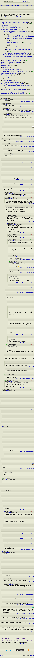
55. (3, 431)
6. (3, 113)
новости (19, 1)
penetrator (24, 88)
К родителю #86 (23, 259)
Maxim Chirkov (31, 656)
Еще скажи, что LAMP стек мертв (5, 64)
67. (4, 192)
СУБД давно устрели (3, 63)
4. (2, 108)
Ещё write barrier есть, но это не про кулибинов (8, 30)
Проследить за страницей (4, 657)
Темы (28, 646)
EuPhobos (5, 70)
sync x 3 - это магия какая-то (8, 46)
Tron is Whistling (20, 27)
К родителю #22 (23, 533)
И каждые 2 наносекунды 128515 (11, 42)
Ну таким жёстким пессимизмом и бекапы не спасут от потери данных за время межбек (17, 43)
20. (2, 426)
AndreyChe (8, 506)
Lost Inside (10, 24)
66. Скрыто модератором (6, 557)
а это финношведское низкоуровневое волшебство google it (14, 52)
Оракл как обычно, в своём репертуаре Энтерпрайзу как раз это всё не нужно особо (12, 92)
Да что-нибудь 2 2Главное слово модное (8, 69)
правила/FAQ (7, 5)
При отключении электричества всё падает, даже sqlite (9, 26)
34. (2, 174)
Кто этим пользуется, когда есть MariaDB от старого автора (8, 73)
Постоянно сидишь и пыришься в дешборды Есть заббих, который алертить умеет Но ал (17, 36)
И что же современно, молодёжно (5, 65)
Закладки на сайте (3, 656)
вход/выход (22, 5)
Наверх (27, 101)
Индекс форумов (25, 646)
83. (8, 234)
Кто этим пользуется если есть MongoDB (6, 79)
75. (5, 368)
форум (23, 1)
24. (2, 495)
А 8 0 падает (3, 25)
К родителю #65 (23, 378)
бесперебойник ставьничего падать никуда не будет (8, 29)
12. (2, 421)
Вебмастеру (32, 657)
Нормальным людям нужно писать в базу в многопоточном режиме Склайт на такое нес (13, 22)
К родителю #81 (23, 334)
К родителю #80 (23, 282)
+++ (21, 1)
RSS (31, 5)
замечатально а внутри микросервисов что (8, 68)
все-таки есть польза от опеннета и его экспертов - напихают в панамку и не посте (17, 38)
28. (2, 500)
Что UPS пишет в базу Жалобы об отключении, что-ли (10, 27)
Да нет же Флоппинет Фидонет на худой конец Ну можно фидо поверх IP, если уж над (14, 71)
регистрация (17, 5)
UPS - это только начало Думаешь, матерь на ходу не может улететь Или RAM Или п (18, 39)
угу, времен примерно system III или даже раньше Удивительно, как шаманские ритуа (16, 53)
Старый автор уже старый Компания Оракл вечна (8, 74)
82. (7, 301)
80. (7, 223)
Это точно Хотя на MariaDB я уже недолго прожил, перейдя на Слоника (10, 83)
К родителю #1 (23, 141)
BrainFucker (7, 607)
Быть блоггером (4, 66)
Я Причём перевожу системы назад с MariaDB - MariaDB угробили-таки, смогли (11, 84)
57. (2, 589)
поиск (12, 5)
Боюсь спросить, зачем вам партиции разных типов (8, 62)
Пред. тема (30, 646)
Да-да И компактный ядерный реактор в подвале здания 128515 (10, 60)
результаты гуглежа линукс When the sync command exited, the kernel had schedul (16, 49)
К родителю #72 (23, 292)
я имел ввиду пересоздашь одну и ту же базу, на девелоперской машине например (13, 89)
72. (5, 197)
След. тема (33, 646)
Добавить (24, 657)
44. (4, 121)
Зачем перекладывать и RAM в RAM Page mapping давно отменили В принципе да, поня (16, 56)
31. (3, 505)
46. (4, 511)
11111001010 (7, 491)
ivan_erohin (25, 31)
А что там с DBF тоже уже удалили (6, 28)
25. (2, 436)
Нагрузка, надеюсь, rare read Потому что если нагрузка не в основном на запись (13, 54)
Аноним (15, 21)
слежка (27, 5)
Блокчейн (3, 67)
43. (0, 625)
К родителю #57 (23, 604)
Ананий (29, 49)
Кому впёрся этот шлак (5, 80)
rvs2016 (17, 42)
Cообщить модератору (31, 17)
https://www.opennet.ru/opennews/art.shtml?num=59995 (13, 16)
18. (3, 148)
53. (2, 551)
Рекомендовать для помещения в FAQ (19, 646)
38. (4, 153)
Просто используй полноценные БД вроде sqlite (7, 21)
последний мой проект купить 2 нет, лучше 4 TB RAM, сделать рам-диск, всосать (13, 31)
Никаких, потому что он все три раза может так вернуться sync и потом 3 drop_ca (17, 50)
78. (6, 215)
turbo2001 (6, 25)
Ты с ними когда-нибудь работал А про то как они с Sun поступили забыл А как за (14, 77)
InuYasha (13, 75)
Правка (27, 17)
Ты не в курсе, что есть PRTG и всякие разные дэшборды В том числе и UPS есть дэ (16, 35)
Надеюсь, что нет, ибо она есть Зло (6, 75)
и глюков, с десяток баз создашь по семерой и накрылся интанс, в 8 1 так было (12, 88)
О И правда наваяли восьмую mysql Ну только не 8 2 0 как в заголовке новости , (11, 93)
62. (3, 578)
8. (2, 143)
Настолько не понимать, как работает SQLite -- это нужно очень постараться (13, 23)
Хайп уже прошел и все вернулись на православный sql (9, 82)
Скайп (3, 70)
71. (4, 583)
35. (3, 446)
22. (0, 485)
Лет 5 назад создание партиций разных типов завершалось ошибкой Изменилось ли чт (12, 61)
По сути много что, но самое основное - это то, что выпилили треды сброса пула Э (13, 85)
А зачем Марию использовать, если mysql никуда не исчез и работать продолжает (12, 90)
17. (2, 458)
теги (25, 1)
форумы (2, 5)
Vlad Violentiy (8, 590)
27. (2, 441)
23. (2, 490)
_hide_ (24, 23)
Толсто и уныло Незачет (5, 24)
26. (0, 620)
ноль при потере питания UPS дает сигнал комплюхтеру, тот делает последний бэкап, (15, 32)
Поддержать (28, 657)
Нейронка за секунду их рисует (7, 81)
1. (0, 98)
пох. (28, 53)
